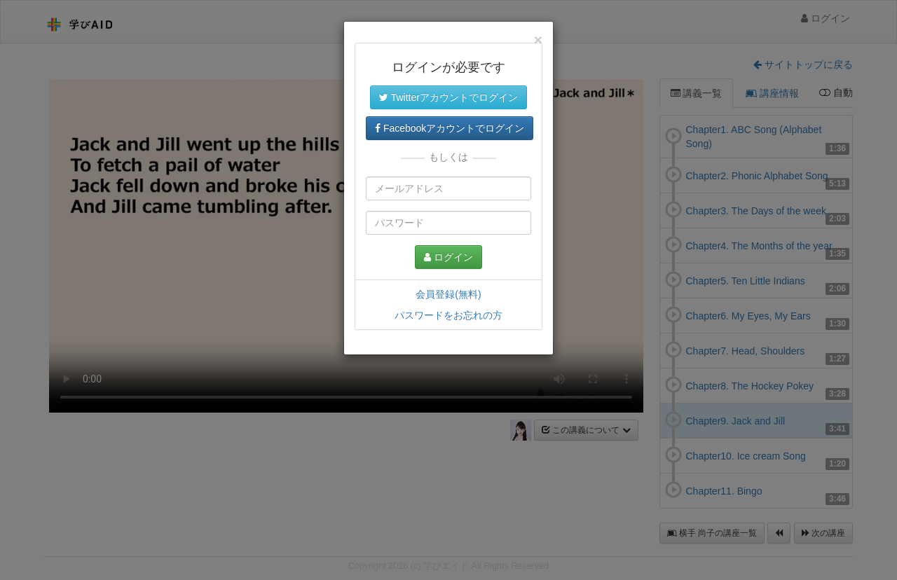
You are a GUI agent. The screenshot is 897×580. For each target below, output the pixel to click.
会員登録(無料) (448, 294)
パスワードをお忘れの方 (448, 315)
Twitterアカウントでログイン (448, 97)
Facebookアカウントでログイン (449, 128)
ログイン (448, 257)
